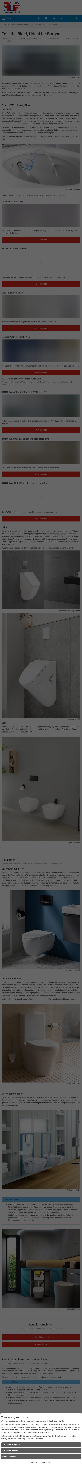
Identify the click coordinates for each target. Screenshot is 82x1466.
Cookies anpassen (9, 1456)
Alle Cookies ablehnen (10, 1450)
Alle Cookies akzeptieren (11, 1444)
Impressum (35, 1462)
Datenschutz (46, 1462)
